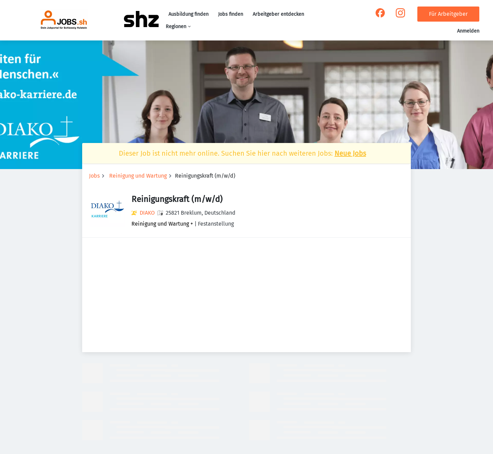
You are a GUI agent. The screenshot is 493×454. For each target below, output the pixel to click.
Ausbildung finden (188, 14)
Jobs (94, 175)
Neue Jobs (350, 153)
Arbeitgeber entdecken (278, 14)
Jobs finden (230, 14)
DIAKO (147, 213)
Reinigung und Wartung (138, 175)
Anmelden (468, 31)
